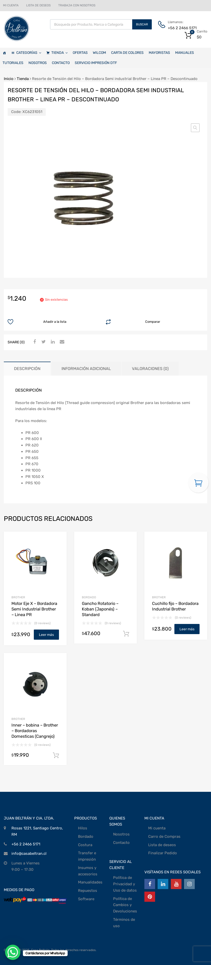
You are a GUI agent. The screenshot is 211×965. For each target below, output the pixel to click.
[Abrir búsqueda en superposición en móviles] (101, 24)
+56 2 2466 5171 (180, 28)
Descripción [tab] (27, 368)
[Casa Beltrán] (4, 53)
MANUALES (184, 53)
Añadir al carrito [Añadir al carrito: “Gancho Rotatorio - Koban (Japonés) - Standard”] (126, 634)
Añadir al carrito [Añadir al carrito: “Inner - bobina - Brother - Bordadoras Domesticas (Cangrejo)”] (56, 755)
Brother (18, 597)
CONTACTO (61, 63)
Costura (85, 845)
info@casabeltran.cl (29, 853)
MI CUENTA (11, 5)
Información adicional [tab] (86, 368)
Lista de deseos (162, 845)
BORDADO (89, 597)
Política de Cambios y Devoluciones (125, 905)
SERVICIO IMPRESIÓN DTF (96, 63)
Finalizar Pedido (162, 853)
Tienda (23, 78)
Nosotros (121, 834)
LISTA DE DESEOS (38, 5)
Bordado (85, 836)
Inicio (8, 78)
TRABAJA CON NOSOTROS (76, 5)
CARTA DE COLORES (127, 53)
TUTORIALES (13, 63)
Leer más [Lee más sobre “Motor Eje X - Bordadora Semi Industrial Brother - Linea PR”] (46, 635)
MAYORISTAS (159, 53)
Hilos (82, 828)
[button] (195, 127)
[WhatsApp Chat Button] (12, 952)
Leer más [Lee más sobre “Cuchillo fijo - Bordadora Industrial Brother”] (186, 629)
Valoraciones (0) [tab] (150, 368)
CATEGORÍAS (28, 53)
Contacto (121, 842)
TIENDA (59, 53)
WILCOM (99, 53)
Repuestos (87, 890)
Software (86, 899)
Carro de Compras (164, 836)
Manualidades (90, 882)
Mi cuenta (156, 828)
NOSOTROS (37, 63)
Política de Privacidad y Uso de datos (125, 884)
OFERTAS (80, 53)
